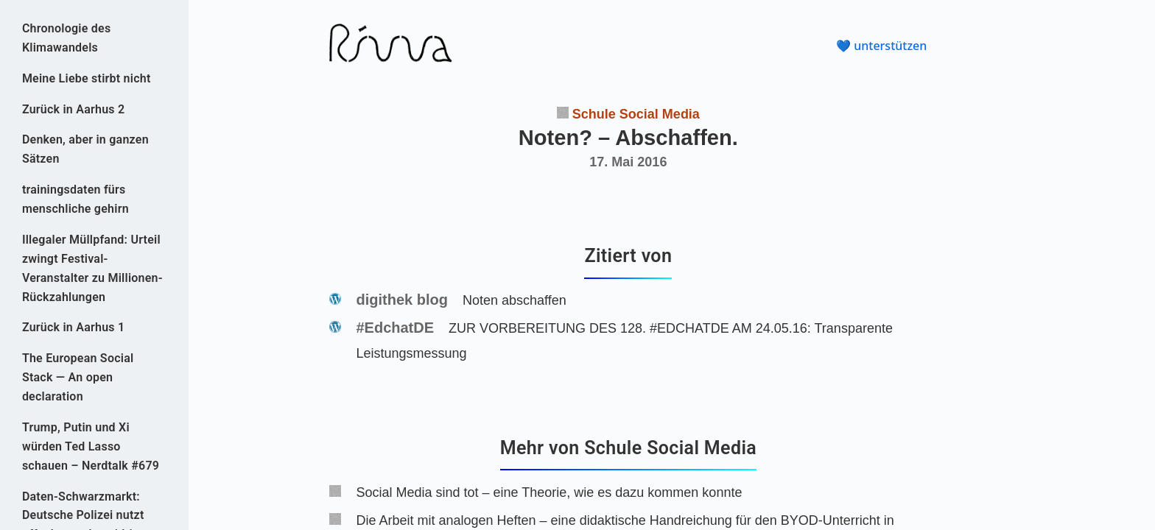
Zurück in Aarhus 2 (73, 109)
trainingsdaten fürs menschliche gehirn (75, 199)
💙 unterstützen (881, 46)
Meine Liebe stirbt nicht (86, 78)
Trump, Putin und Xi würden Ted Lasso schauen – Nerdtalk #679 (90, 446)
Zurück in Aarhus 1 (73, 327)
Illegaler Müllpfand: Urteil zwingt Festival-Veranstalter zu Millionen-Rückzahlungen (92, 268)
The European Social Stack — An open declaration (78, 377)
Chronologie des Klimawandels (66, 37)
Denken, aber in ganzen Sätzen (85, 149)
